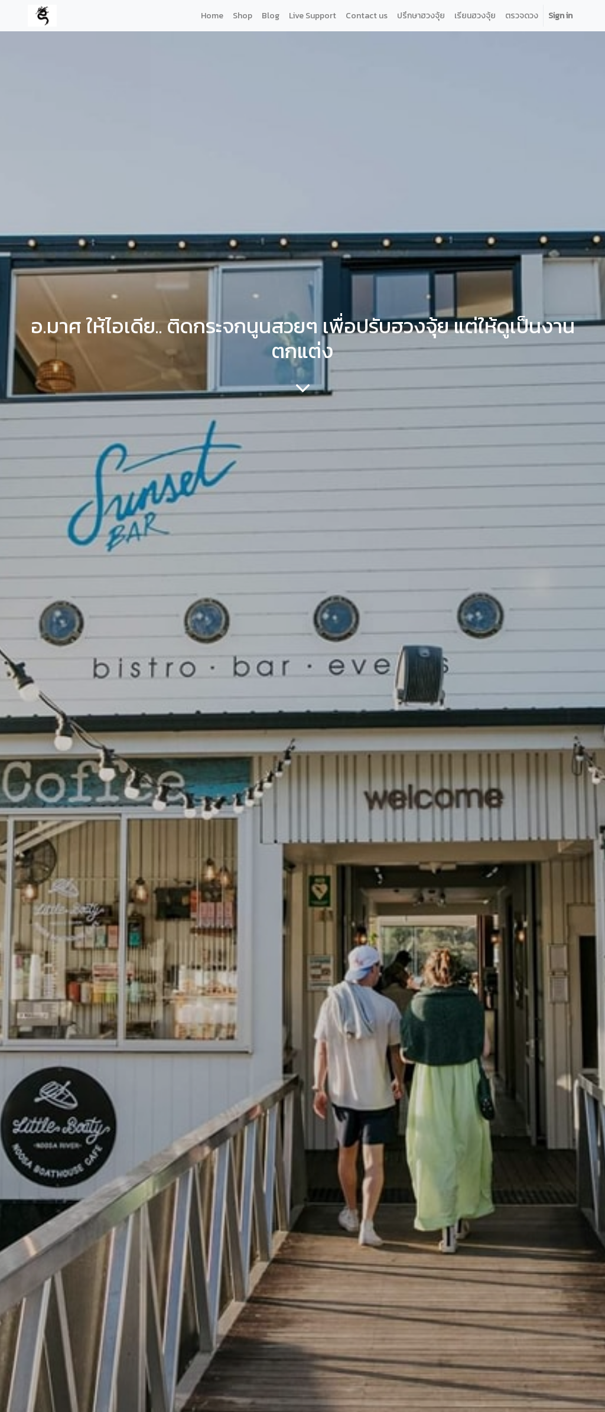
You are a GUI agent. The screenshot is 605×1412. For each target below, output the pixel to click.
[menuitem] (212, 16)
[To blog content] (303, 387)
